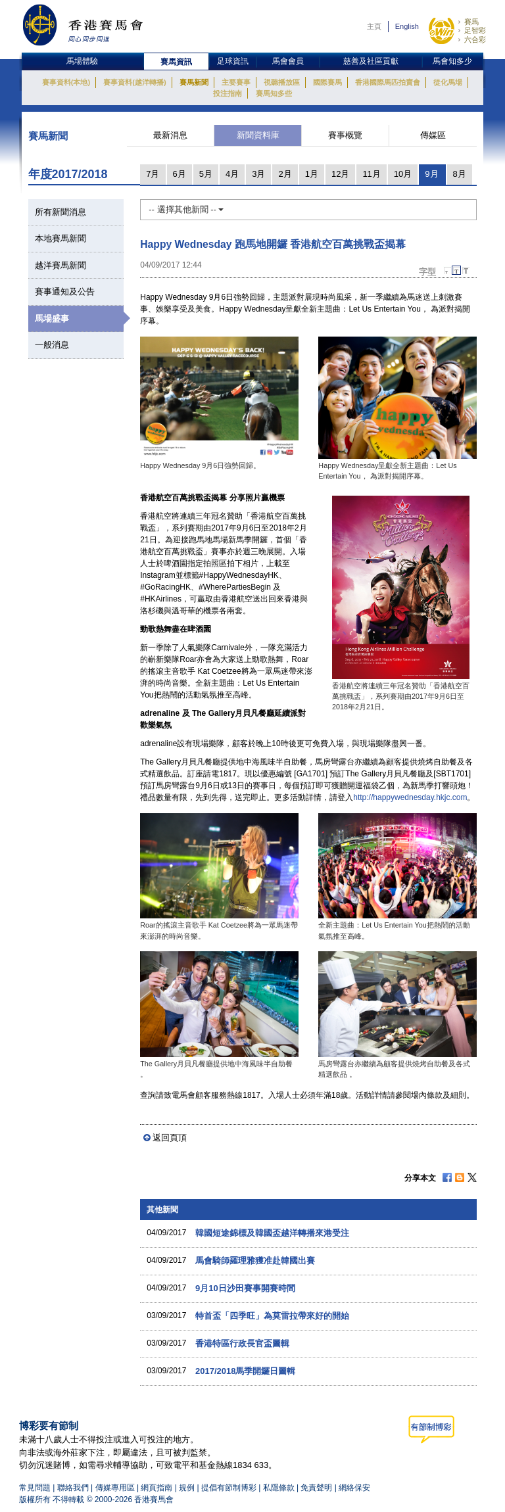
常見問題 (35, 1487)
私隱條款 (279, 1487)
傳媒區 (433, 135)
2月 (284, 174)
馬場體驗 (82, 61)
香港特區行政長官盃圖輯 (242, 1343)
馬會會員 (288, 61)
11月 (371, 174)
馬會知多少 (452, 61)
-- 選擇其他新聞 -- (186, 209)
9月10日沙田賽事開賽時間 (245, 1288)
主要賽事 (236, 82)
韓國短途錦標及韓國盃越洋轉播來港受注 (272, 1233)
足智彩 (475, 30)
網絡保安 (354, 1487)
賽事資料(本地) (66, 82)
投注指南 (227, 93)
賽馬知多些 (274, 93)
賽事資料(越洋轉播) (134, 82)
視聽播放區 (282, 82)
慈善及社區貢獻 (370, 61)
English (407, 26)
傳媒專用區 (115, 1487)
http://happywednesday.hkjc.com (410, 797)
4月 (232, 174)
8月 (459, 174)
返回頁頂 (170, 1138)
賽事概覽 (345, 135)
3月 (258, 174)
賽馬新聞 (194, 82)
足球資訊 (233, 61)
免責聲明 (316, 1487)
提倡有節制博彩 (228, 1487)
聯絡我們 (73, 1487)
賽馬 (471, 22)
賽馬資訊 (176, 61)
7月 (152, 174)
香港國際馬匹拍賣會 (387, 82)
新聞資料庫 (258, 135)
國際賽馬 (327, 82)
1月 (311, 174)
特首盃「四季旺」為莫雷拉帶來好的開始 (272, 1316)
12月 (340, 174)
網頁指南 (156, 1487)
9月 (431, 174)
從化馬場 (447, 82)
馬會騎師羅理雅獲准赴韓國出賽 (255, 1260)
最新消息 (170, 135)
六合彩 (475, 39)
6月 (179, 174)
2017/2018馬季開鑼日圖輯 (245, 1371)
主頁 (374, 26)
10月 (403, 174)
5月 (205, 174)
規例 (188, 1487)
